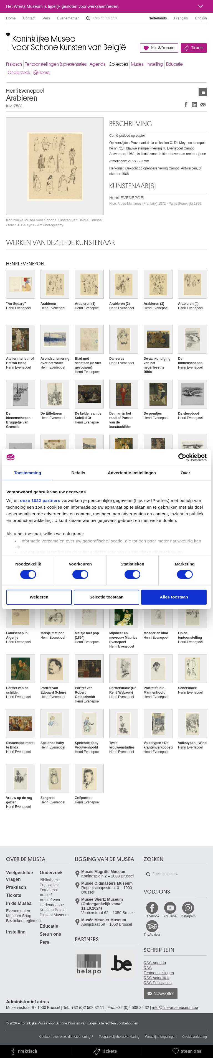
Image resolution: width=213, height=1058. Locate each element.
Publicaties (49, 885)
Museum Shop (18, 916)
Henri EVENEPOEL (155, 200)
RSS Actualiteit (156, 978)
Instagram (188, 916)
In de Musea (19, 903)
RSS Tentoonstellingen (159, 970)
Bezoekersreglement (24, 921)
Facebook (152, 916)
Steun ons (50, 934)
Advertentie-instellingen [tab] (132, 472)
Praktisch (14, 64)
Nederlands (157, 18)
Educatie (174, 64)
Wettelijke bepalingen (161, 1037)
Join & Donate (162, 48)
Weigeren (39, 597)
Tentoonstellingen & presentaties (56, 64)
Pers (46, 18)
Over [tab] (185, 472)
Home (11, 18)
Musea (137, 64)
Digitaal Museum (54, 915)
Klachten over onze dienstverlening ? (66, 1037)
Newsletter (164, 993)
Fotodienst (49, 890)
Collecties (118, 64)
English (201, 18)
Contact (29, 18)
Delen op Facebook (186, 104)
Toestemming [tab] (27, 472)
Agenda (98, 64)
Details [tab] (78, 472)
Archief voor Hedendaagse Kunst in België (52, 905)
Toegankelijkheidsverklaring (119, 1037)
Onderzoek (19, 72)
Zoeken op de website (88, 18)
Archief (46, 895)
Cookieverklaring (194, 1037)
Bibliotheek (49, 880)
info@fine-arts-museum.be (175, 1007)
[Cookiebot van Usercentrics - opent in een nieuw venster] (182, 457)
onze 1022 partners (40, 500)
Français (181, 18)
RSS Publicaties (157, 983)
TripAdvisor (152, 935)
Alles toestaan (174, 597)
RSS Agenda (155, 963)
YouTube (170, 916)
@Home (41, 72)
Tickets (197, 48)
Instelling (155, 64)
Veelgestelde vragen (19, 876)
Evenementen (68, 18)
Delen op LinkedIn (194, 104)
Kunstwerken (203, 92)
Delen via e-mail (203, 104)
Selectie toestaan (107, 597)
